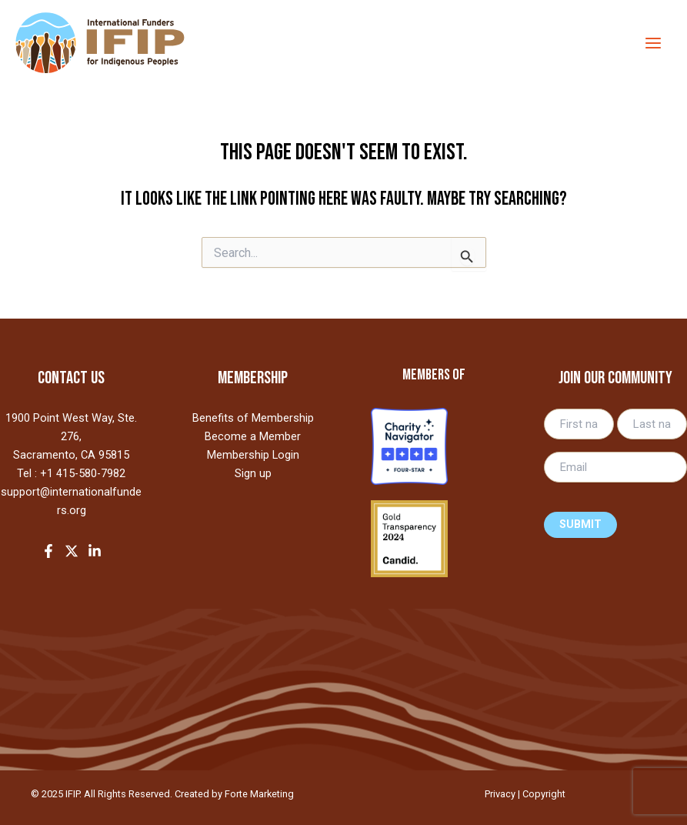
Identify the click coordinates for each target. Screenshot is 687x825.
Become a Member (253, 436)
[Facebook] (48, 551)
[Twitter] (71, 551)
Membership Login (253, 455)
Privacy (500, 794)
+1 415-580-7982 (82, 473)
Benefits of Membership (253, 418)
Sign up (253, 473)
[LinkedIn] (95, 551)
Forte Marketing (259, 794)
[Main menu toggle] (653, 43)
